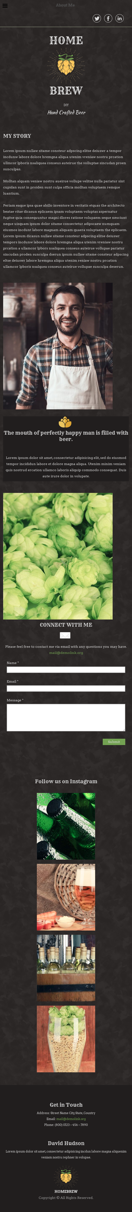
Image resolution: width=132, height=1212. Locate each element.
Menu (5, 6)
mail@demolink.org (66, 653)
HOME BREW (66, 65)
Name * (13, 663)
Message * (15, 700)
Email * (13, 681)
